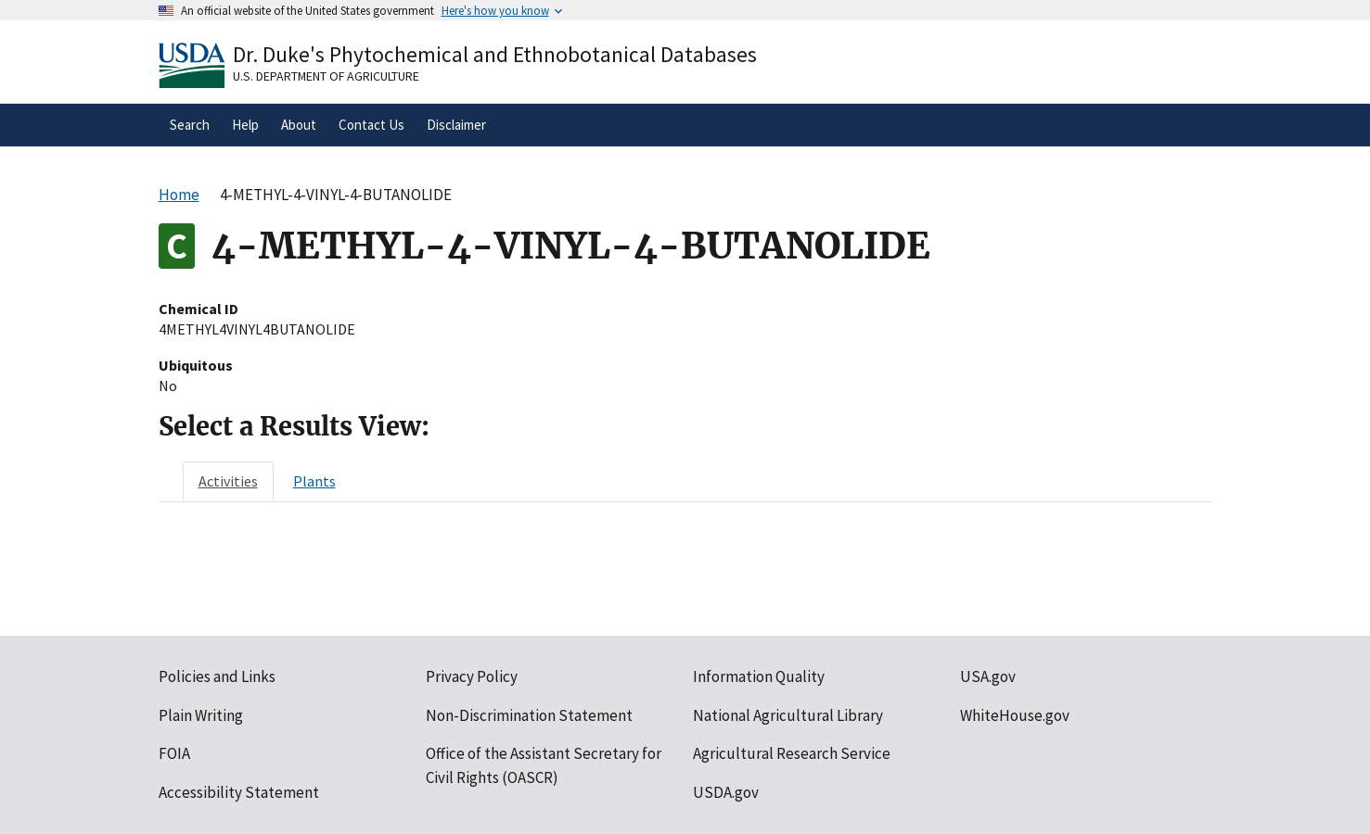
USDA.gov (726, 792)
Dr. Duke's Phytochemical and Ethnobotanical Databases (495, 54)
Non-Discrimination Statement (529, 715)
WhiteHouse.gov (1014, 715)
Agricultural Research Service (791, 753)
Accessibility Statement (239, 792)
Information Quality (759, 676)
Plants (314, 481)
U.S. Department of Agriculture (326, 76)
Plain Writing (201, 715)
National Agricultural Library (788, 715)
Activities (228, 481)
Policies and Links (217, 676)
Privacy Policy (472, 676)
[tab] (228, 481)
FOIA (174, 753)
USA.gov (988, 676)
